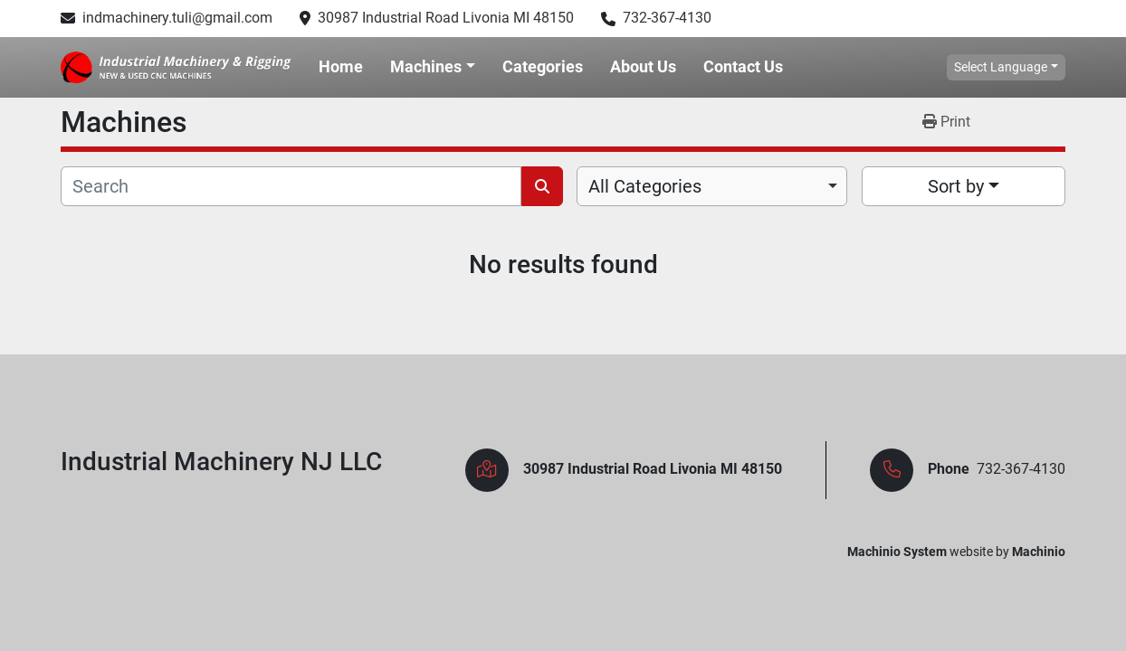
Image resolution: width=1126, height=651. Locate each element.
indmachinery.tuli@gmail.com (177, 17)
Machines (426, 66)
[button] (432, 67)
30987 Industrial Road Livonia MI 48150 (446, 17)
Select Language (1000, 67)
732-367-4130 (667, 17)
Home (341, 66)
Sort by (956, 186)
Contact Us (743, 66)
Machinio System (897, 551)
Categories (542, 66)
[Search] (291, 186)
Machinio (1038, 551)
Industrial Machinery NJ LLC (221, 461)
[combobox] (712, 186)
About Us (643, 66)
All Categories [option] (644, 186)
